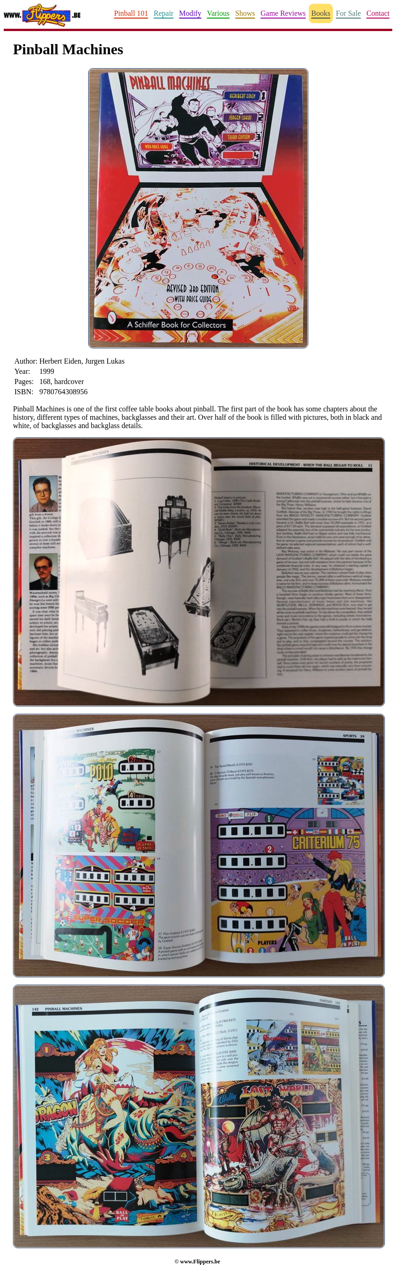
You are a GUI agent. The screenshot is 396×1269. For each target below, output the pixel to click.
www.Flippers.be (200, 1261)
